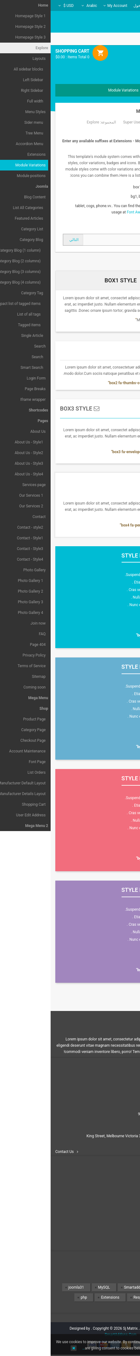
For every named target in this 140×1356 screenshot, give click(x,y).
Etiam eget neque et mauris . (105, 582)
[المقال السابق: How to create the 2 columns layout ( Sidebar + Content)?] (117, 239)
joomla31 (25, 1287)
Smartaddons (84, 1287)
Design (122, 1297)
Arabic (39, 5)
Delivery (125, 1200)
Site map (124, 1238)
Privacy (125, 1215)
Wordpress (119, 1307)
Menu (124, 69)
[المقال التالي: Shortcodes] (22, 239)
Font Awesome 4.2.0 (93, 212)
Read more (112, 621)
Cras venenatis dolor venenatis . (102, 590)
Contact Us (14, 1151)
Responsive (92, 1297)
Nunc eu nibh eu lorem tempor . (103, 605)
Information (122, 1208)
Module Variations (107, 111)
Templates (119, 1287)
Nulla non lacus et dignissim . (104, 597)
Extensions (59, 1297)
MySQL (53, 1287)
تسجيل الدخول (94, 5)
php (33, 1297)
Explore (42, 122)
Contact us (122, 1193)
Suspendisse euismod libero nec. (101, 575)
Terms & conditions (115, 1230)
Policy (127, 1223)
